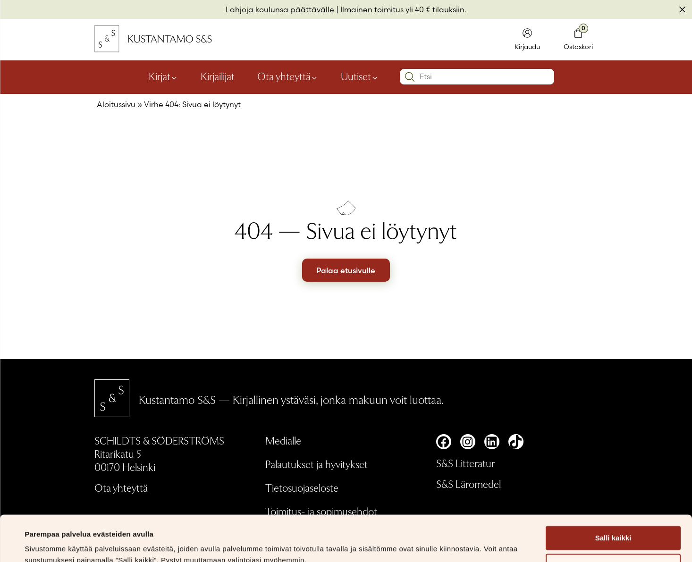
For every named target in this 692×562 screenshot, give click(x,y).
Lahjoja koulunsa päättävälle (280, 9)
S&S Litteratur (465, 463)
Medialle (283, 440)
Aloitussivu (116, 104)
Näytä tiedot (45, 543)
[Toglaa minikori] (578, 39)
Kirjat (159, 76)
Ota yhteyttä (284, 76)
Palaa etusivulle (345, 270)
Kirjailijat (218, 76)
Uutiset (356, 76)
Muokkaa (613, 523)
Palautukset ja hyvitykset (316, 464)
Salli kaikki (613, 495)
